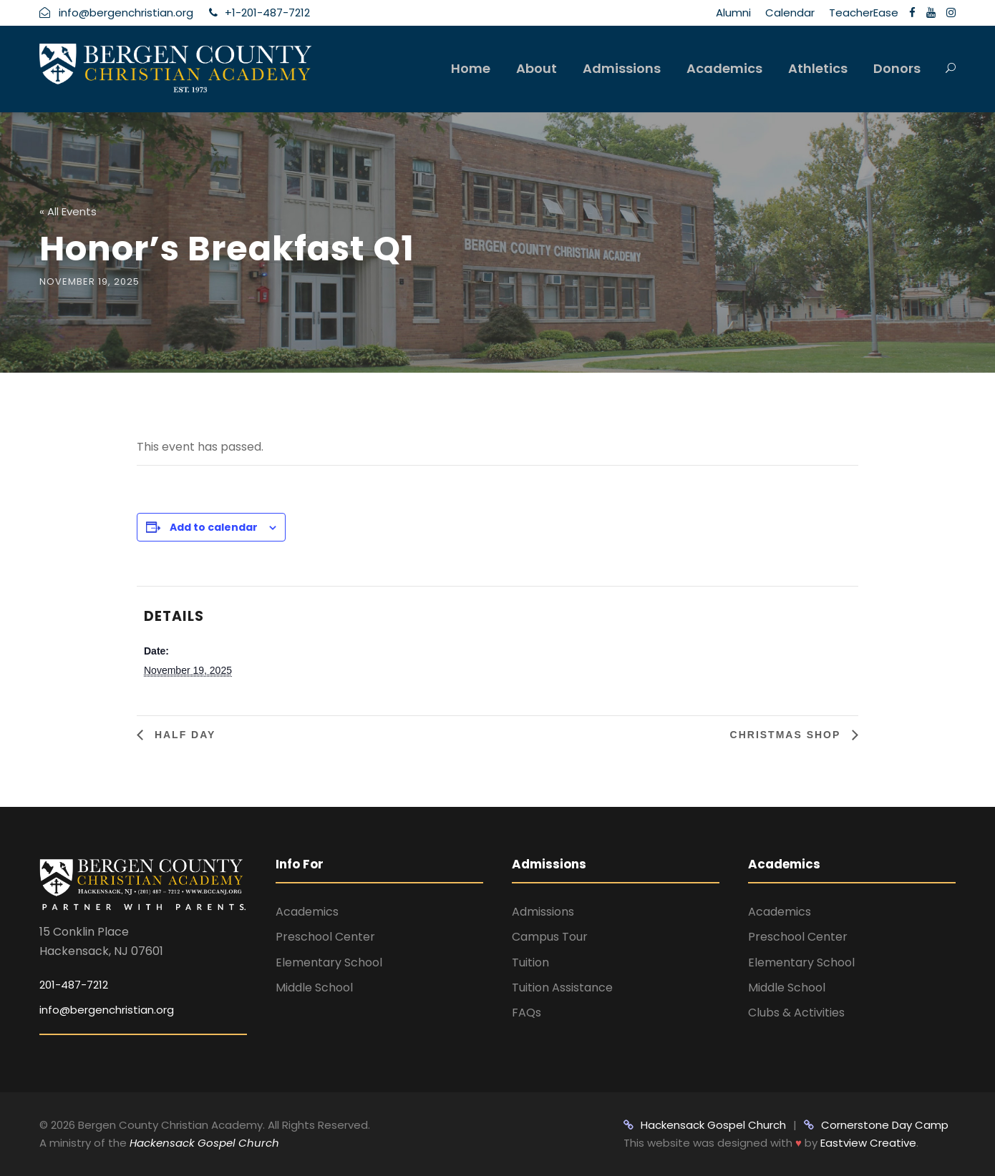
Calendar (790, 12)
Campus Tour (550, 936)
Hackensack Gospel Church (203, 1142)
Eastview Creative (868, 1142)
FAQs (526, 1012)
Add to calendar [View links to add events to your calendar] (214, 527)
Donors (897, 68)
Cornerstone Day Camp (876, 1124)
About (536, 68)
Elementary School (329, 962)
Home (470, 68)
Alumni (733, 12)
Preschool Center (325, 936)
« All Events (68, 211)
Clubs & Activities (796, 1012)
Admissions (622, 68)
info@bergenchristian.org (106, 1009)
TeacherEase (863, 12)
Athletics (818, 68)
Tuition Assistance (562, 987)
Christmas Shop (787, 734)
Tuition (530, 962)
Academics (724, 68)
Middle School (314, 987)
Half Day (182, 734)
